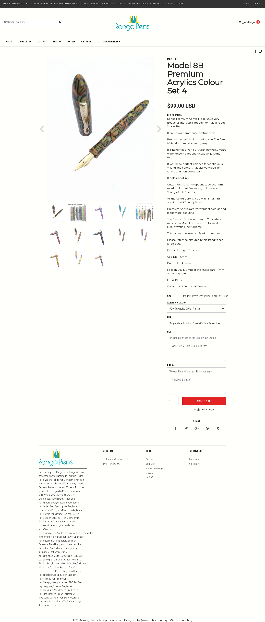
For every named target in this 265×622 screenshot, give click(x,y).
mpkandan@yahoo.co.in (116, 459)
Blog (55, 41)
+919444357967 (112, 463)
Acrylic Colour (176, 302)
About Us (86, 41)
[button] (257, 4)
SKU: (169, 295)
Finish (170, 365)
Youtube (150, 463)
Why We (71, 41)
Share (196, 421)
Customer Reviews (108, 41)
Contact (42, 41)
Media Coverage (154, 468)
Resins (149, 477)
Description (174, 115)
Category (23, 41)
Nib (169, 317)
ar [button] (245, 4)
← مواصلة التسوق (204, 409)
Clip (169, 331)
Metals (149, 472)
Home (9, 41)
